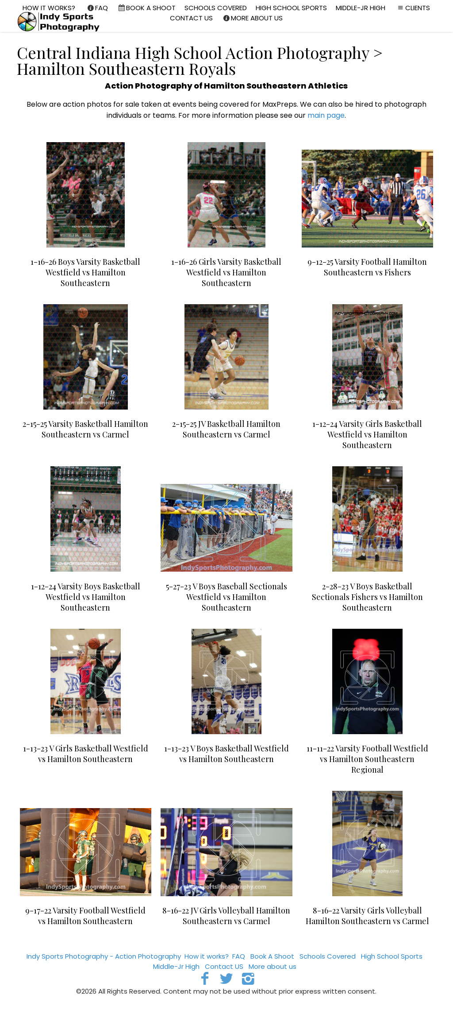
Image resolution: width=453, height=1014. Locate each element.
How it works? (206, 956)
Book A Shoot (272, 956)
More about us (272, 966)
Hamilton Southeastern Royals (126, 68)
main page (326, 115)
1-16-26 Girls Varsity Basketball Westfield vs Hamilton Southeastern (226, 272)
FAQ (238, 956)
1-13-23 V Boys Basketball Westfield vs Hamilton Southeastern (226, 753)
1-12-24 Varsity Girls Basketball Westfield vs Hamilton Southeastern (367, 434)
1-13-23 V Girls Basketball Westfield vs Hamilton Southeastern (85, 753)
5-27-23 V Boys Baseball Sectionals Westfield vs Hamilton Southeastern (226, 597)
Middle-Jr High (176, 966)
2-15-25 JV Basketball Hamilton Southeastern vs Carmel (226, 429)
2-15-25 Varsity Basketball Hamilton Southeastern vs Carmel (85, 429)
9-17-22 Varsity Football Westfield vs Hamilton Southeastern (85, 915)
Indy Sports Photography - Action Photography (104, 956)
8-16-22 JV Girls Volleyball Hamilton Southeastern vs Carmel (226, 915)
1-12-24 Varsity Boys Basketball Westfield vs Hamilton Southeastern (85, 597)
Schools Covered (327, 956)
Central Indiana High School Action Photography (193, 52)
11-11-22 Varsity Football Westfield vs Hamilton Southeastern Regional (367, 759)
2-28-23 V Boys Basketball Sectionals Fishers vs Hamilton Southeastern (367, 597)
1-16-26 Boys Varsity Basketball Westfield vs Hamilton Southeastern (85, 272)
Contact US (224, 966)
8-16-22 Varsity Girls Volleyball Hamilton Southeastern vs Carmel (367, 915)
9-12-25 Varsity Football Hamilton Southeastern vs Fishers (367, 267)
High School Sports (391, 956)
